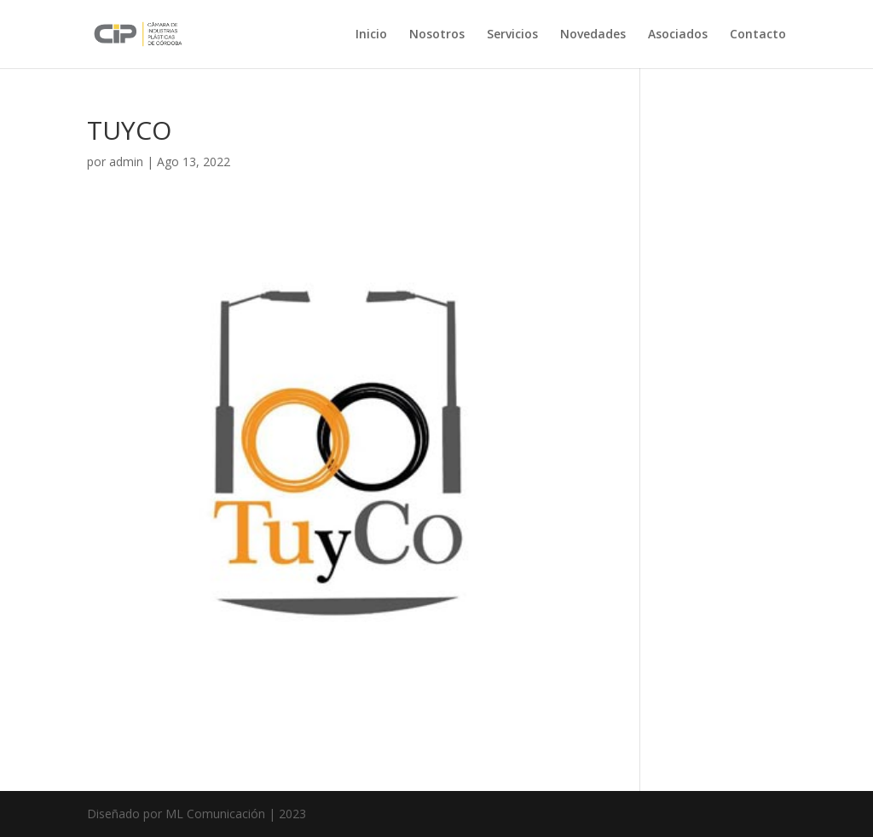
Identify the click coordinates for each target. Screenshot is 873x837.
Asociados (678, 35)
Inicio (371, 35)
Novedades (593, 35)
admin (126, 161)
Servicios (512, 35)
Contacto (758, 35)
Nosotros (437, 35)
